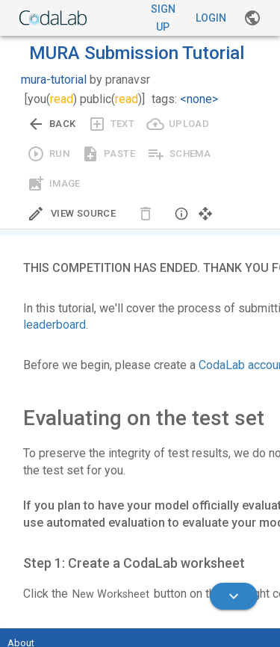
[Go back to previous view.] (51, 124)
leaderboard (54, 325)
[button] (181, 214)
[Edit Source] (71, 214)
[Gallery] (252, 18)
